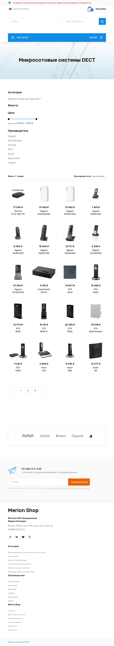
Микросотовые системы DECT (24, 99)
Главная (11, 611)
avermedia (12, 585)
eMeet (11, 601)
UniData (11, 593)
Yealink (11, 162)
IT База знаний (14, 622)
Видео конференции (17, 560)
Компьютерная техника (18, 568)
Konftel (12, 145)
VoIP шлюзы (13, 556)
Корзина (101, 8)
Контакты (12, 630)
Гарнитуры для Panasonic (19, 564)
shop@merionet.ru (16, 529)
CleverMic (12, 589)
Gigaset (12, 136)
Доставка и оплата (16, 615)
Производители (15, 618)
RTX (10, 149)
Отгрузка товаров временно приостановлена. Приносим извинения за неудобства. (52, 3)
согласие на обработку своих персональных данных (68, 488)
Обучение (12, 626)
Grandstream (15, 140)
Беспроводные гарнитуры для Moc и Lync (26, 552)
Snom (11, 154)
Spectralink (14, 158)
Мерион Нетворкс (15, 642)
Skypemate (13, 597)
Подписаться (79, 482)
